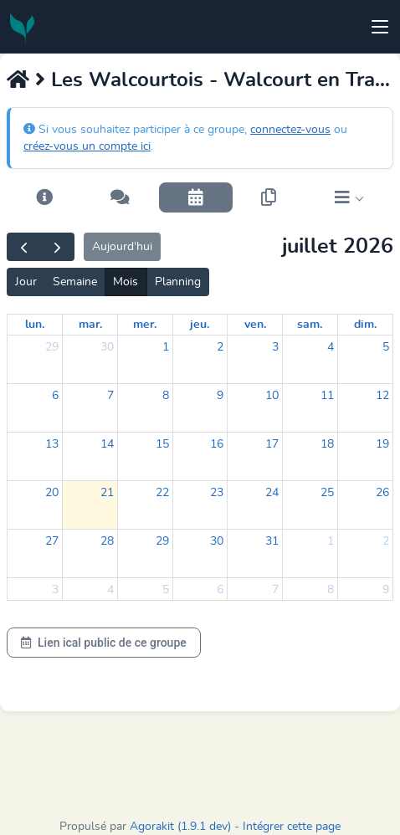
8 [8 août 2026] (330, 590)
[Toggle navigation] (380, 26)
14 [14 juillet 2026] (107, 444)
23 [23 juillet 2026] (216, 493)
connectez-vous (290, 130)
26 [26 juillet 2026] (382, 493)
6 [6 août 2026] (220, 590)
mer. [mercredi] (144, 324)
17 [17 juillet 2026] (272, 444)
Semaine (75, 282)
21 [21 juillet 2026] (107, 493)
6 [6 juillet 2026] (55, 396)
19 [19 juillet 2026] (382, 444)
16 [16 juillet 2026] (216, 444)
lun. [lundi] (34, 324)
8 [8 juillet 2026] (165, 396)
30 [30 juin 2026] (107, 347)
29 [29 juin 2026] (52, 347)
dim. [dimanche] (365, 324)
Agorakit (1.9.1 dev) (180, 826)
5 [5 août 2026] (165, 590)
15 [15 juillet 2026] (162, 444)
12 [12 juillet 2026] (382, 396)
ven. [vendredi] (255, 324)
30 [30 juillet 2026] (216, 541)
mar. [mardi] (90, 324)
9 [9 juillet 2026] (220, 396)
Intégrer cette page (292, 826)
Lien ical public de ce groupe (104, 642)
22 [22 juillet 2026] (162, 493)
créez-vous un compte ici (87, 146)
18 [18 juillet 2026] (327, 444)
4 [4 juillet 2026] (330, 347)
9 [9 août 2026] (385, 590)
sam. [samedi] (309, 324)
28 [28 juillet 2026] (107, 541)
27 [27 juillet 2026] (52, 541)
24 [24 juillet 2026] (272, 493)
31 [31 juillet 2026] (272, 541)
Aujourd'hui (122, 247)
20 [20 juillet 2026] (52, 493)
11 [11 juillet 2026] (327, 396)
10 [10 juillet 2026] (272, 396)
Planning (178, 282)
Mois (125, 282)
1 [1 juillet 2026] (165, 347)
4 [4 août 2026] (110, 590)
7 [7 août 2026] (275, 590)
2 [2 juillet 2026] (220, 347)
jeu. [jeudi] (199, 324)
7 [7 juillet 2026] (110, 396)
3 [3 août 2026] (55, 590)
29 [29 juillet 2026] (162, 541)
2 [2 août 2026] (385, 541)
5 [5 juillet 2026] (385, 347)
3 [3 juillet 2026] (275, 347)
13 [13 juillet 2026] (52, 444)
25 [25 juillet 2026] (327, 493)
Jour (26, 282)
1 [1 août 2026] (330, 541)
